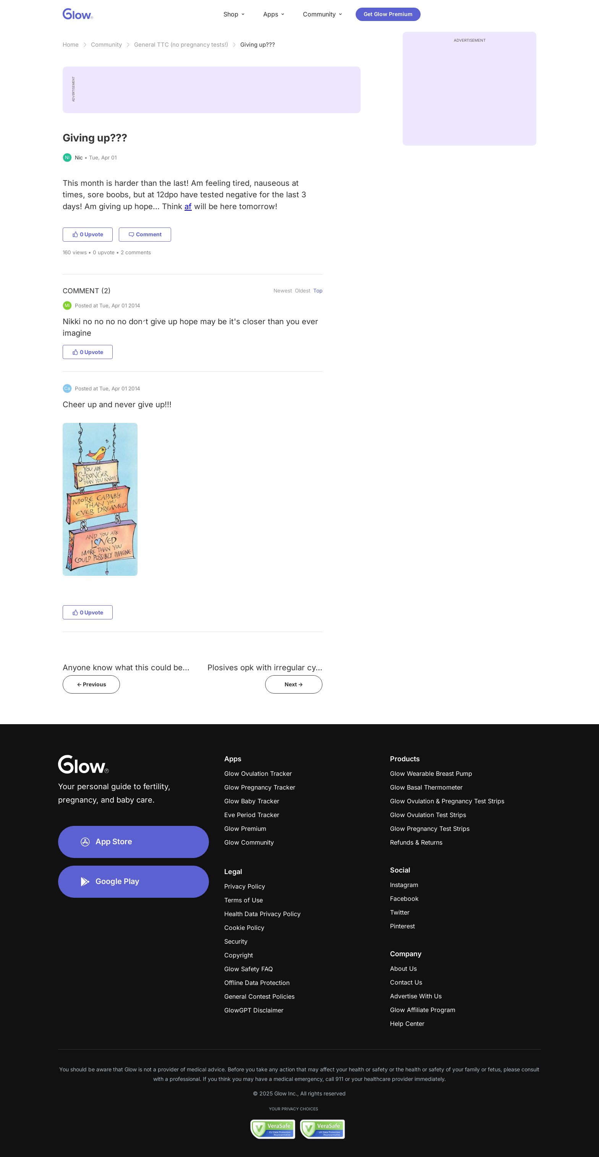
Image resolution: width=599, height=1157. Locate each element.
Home (71, 44)
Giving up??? (257, 44)
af (188, 206)
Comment (145, 234)
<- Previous (91, 684)
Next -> (294, 684)
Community (106, 44)
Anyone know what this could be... (126, 667)
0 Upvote (87, 234)
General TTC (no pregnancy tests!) (181, 44)
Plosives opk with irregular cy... (264, 667)
